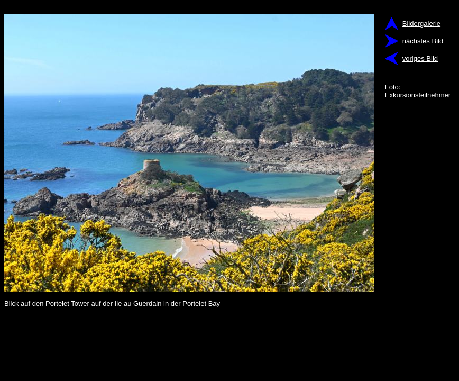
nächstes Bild (422, 41)
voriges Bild (420, 58)
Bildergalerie (421, 24)
